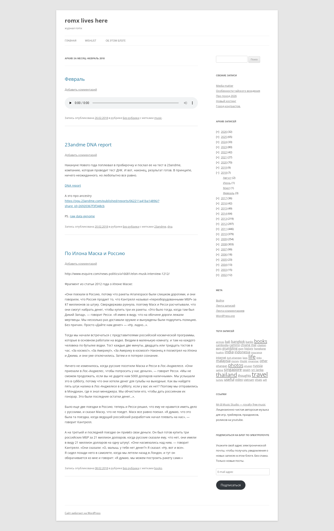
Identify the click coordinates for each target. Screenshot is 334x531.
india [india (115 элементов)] (229, 351)
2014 (224, 213)
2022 (224, 152)
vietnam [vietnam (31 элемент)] (249, 380)
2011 (224, 229)
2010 (224, 234)
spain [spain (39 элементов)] (246, 370)
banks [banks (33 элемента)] (249, 342)
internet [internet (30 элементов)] (221, 357)
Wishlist (90, 40)
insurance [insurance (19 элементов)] (256, 352)
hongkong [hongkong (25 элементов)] (260, 348)
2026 (224, 132)
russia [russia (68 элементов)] (258, 365)
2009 (224, 239)
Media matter (224, 86)
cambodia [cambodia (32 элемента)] (222, 345)
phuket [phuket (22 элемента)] (248, 366)
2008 (224, 244)
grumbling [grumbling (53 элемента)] (230, 348)
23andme (160, 226)
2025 (224, 137)
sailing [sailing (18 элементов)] (219, 370)
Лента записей (225, 305)
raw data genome (82, 216)
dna (169, 226)
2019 (224, 167)
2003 (224, 270)
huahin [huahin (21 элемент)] (220, 352)
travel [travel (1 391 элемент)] (260, 374)
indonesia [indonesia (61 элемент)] (242, 352)
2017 (224, 198)
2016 (224, 203)
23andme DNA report (88, 144)
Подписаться (231, 485)
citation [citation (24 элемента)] (261, 345)
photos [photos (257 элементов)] (235, 365)
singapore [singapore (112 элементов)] (233, 369)
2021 (224, 157)
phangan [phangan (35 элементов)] (221, 366)
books (158, 468)
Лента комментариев (230, 311)
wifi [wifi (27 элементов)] (265, 380)
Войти (220, 300)
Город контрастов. (228, 106)
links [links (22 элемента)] (259, 357)
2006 (224, 254)
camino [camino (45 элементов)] (234, 345)
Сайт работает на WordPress (83, 513)
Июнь (227, 183)
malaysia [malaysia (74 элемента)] (223, 360)
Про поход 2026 (226, 96)
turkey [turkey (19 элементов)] (219, 379)
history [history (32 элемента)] (248, 348)
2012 (224, 224)
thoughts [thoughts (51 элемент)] (244, 375)
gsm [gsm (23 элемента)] (240, 348)
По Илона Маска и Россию (95, 253)
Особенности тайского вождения (238, 91)
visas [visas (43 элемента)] (258, 380)
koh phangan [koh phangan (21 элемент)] (234, 357)
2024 (224, 142)
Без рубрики (131, 118)
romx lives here (86, 20)
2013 (224, 219)
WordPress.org (225, 316)
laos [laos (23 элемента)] (245, 357)
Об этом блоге (116, 40)
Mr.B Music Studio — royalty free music (241, 404)
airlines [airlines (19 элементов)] (220, 341)
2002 (224, 275)
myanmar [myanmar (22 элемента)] (253, 361)
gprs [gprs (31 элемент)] (219, 348)
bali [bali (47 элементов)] (227, 341)
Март (226, 188)
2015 (224, 208)
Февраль (75, 79)
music (158, 118)
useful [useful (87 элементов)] (229, 379)
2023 (224, 147)
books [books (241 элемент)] (260, 341)
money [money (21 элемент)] (235, 361)
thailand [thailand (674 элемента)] (226, 374)
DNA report (73, 185)
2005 (224, 259)
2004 (224, 265)
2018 (224, 173)
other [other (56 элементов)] (264, 360)
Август (227, 178)
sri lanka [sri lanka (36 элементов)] (257, 370)
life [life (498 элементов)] (252, 356)
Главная (70, 40)
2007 (224, 249)
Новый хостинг (226, 101)
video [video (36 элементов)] (239, 380)
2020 (224, 162)
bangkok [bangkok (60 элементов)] (238, 341)
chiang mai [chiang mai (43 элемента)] (248, 345)
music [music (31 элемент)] (243, 361)
